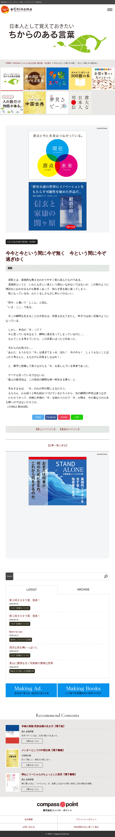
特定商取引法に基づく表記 (86, 827)
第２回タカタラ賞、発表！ (24, 600)
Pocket (64, 417)
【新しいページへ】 (45, 429)
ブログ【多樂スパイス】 (19, 608)
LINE (77, 417)
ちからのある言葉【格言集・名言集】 (36, 63)
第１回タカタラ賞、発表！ (24, 615)
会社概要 (29, 819)
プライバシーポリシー (86, 819)
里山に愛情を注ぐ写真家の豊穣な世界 (31, 663)
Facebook (51, 417)
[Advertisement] (57, 532)
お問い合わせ (29, 827)
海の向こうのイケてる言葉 (20, 640)
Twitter (38, 417)
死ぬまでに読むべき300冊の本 (22, 671)
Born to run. (16, 631)
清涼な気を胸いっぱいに (23, 647)
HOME (8, 63)
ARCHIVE (83, 589)
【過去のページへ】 (69, 429)
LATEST (31, 589)
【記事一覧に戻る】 (57, 445)
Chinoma (16, 63)
